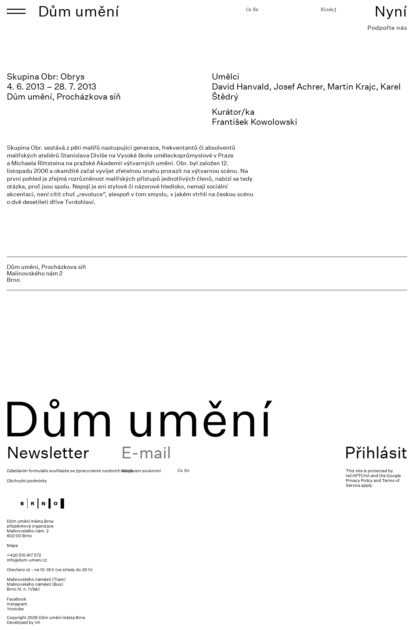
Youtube (15, 609)
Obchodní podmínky (27, 481)
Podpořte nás (387, 27)
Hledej (328, 9)
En (255, 9)
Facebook (16, 599)
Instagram (17, 604)
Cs (248, 9)
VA (37, 622)
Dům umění (78, 11)
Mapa (12, 545)
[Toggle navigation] (16, 11)
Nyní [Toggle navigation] (391, 11)
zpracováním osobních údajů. (105, 471)
